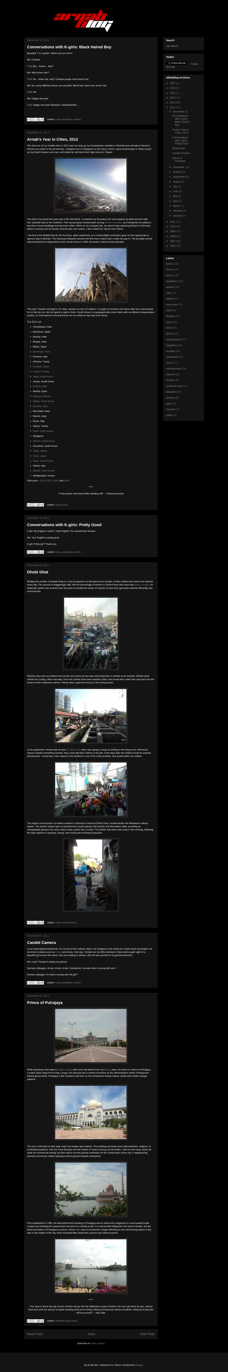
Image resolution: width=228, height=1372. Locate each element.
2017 (173, 83)
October (177, 172)
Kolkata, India (40, 386)
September (179, 176)
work (168, 327)
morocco (171, 409)
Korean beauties (113, 222)
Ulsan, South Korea (43, 461)
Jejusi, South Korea (43, 376)
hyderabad (172, 356)
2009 (55, 480)
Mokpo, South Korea (43, 401)
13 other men (73, 749)
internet (170, 374)
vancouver (172, 304)
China (58, 952)
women (77, 119)
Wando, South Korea (43, 470)
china (169, 269)
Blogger (139, 1365)
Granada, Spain (41, 366)
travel (65, 504)
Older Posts (147, 1334)
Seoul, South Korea (43, 431)
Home (91, 1334)
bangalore (171, 345)
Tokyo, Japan (40, 456)
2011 (42, 480)
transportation (173, 339)
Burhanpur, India (41, 351)
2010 (49, 480)
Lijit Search (172, 46)
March (176, 205)
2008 (66, 480)
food (168, 310)
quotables (67, 119)
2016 (173, 88)
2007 (173, 241)
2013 (173, 102)
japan (169, 403)
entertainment (173, 368)
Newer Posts (35, 1334)
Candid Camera (41, 942)
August (177, 181)
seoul (169, 322)
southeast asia (62, 1320)
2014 (173, 97)
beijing (169, 298)
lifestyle (170, 316)
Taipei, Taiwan (40, 451)
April (175, 201)
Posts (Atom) (98, 1343)
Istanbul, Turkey (41, 371)
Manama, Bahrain (42, 396)
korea (58, 119)
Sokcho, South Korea (44, 441)
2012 (173, 107)
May (175, 196)
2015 (173, 92)
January (177, 215)
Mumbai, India (40, 406)
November (179, 167)
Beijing (107, 1069)
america (170, 397)
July (175, 186)
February (178, 210)
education (171, 391)
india (57, 922)
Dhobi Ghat (37, 572)
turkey (169, 415)
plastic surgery (141, 584)
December (179, 111)
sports (169, 333)
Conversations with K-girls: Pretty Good (64, 525)
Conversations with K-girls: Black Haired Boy (69, 47)
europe (170, 380)
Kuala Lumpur (65, 1069)
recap (58, 504)
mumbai (65, 922)
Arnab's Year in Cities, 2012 (52, 139)
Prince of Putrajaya (45, 1002)
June (176, 191)
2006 (173, 245)
